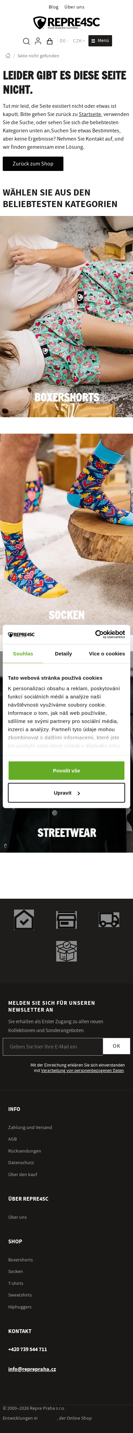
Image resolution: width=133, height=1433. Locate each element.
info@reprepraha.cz (32, 1369)
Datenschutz (21, 1163)
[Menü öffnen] (100, 40)
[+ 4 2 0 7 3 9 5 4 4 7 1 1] (27, 1349)
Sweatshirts (20, 1295)
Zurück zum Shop (33, 163)
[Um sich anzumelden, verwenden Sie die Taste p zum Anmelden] (38, 41)
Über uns (74, 7)
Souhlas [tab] (23, 653)
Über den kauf (22, 1175)
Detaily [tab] (63, 653)
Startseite (90, 114)
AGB (12, 1139)
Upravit (67, 793)
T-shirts (15, 1283)
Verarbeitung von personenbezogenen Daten (82, 1070)
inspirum (48, 1418)
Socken (67, 616)
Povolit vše (66, 770)
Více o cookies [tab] (107, 653)
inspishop (103, 1418)
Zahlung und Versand (30, 1128)
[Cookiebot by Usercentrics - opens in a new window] (95, 634)
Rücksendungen (24, 1151)
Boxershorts (66, 398)
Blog (54, 7)
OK (116, 1046)
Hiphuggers (20, 1307)
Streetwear (66, 833)
